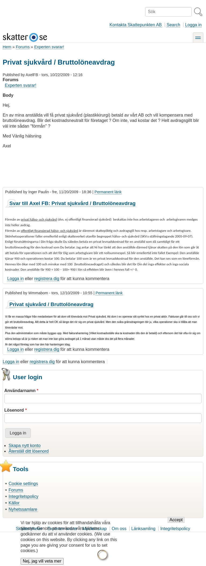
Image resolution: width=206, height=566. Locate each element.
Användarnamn (19, 390)
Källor (14, 503)
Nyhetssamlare (23, 509)
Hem (7, 46)
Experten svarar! (49, 46)
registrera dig (46, 278)
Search (173, 25)
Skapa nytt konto (25, 445)
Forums (23, 46)
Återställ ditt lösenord (29, 451)
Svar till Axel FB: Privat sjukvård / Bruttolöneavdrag (72, 203)
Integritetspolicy (23, 496)
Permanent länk (108, 192)
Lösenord (14, 410)
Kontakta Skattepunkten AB (135, 25)
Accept (176, 524)
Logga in (193, 25)
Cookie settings (23, 483)
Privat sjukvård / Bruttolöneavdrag (51, 304)
